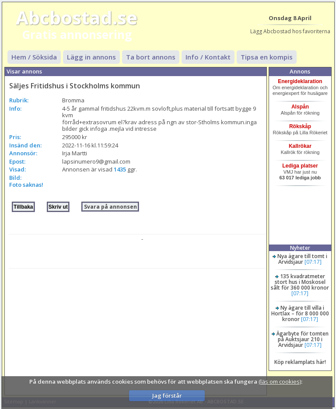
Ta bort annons (150, 56)
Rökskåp (300, 126)
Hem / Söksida (34, 56)
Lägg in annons (91, 56)
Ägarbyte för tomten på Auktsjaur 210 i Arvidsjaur (302, 339)
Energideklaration (300, 81)
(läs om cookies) (280, 381)
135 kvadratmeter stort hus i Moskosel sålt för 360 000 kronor (300, 282)
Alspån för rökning (300, 112)
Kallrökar (300, 146)
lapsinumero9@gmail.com (96, 161)
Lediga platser (300, 166)
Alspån (300, 107)
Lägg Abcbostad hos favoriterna (290, 31)
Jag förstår (167, 395)
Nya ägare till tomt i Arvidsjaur (302, 259)
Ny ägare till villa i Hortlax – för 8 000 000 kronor (300, 313)
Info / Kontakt (208, 56)
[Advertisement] (137, 330)
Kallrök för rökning (300, 152)
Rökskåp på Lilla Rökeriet (300, 132)
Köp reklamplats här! (300, 362)
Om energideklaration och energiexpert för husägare (300, 90)
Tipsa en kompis (267, 56)
